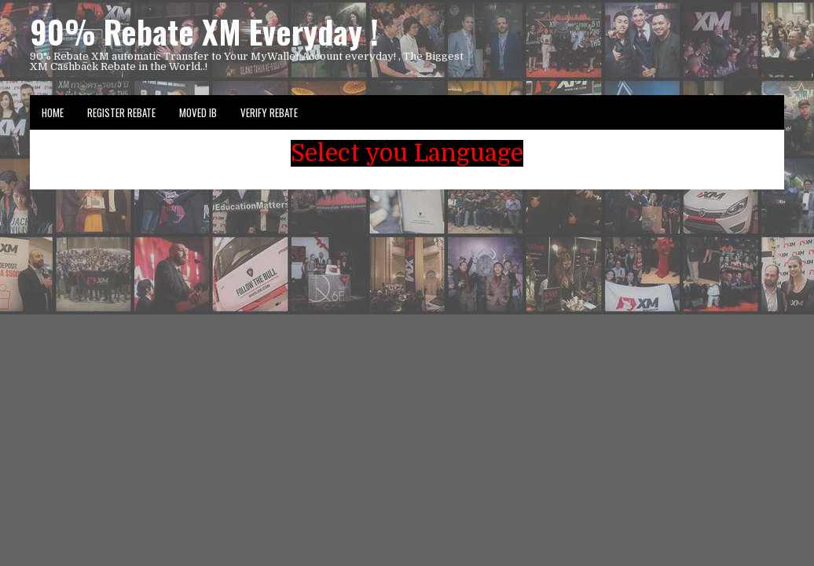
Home (53, 112)
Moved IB (198, 112)
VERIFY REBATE (269, 112)
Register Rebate (121, 112)
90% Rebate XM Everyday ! (204, 31)
